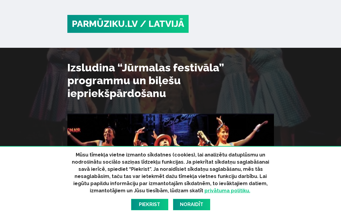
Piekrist (149, 204)
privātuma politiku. (227, 191)
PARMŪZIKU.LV (105, 24)
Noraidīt (191, 204)
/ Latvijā (162, 24)
